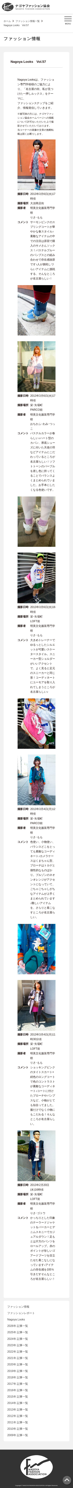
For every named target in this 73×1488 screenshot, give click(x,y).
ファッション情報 (18, 1306)
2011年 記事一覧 (17, 1422)
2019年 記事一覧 (17, 1371)
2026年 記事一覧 (17, 1325)
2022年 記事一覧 (17, 1351)
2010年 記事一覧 (17, 1428)
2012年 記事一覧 (17, 1416)
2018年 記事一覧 (17, 1377)
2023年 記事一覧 (17, 1345)
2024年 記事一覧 (17, 1338)
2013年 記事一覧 (17, 1409)
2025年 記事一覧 (17, 1332)
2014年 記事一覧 (17, 1403)
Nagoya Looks (16, 1319)
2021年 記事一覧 (17, 1358)
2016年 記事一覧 (17, 1390)
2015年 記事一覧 (17, 1396)
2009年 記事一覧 (17, 1435)
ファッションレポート (21, 1313)
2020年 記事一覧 (17, 1364)
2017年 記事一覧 (17, 1383)
